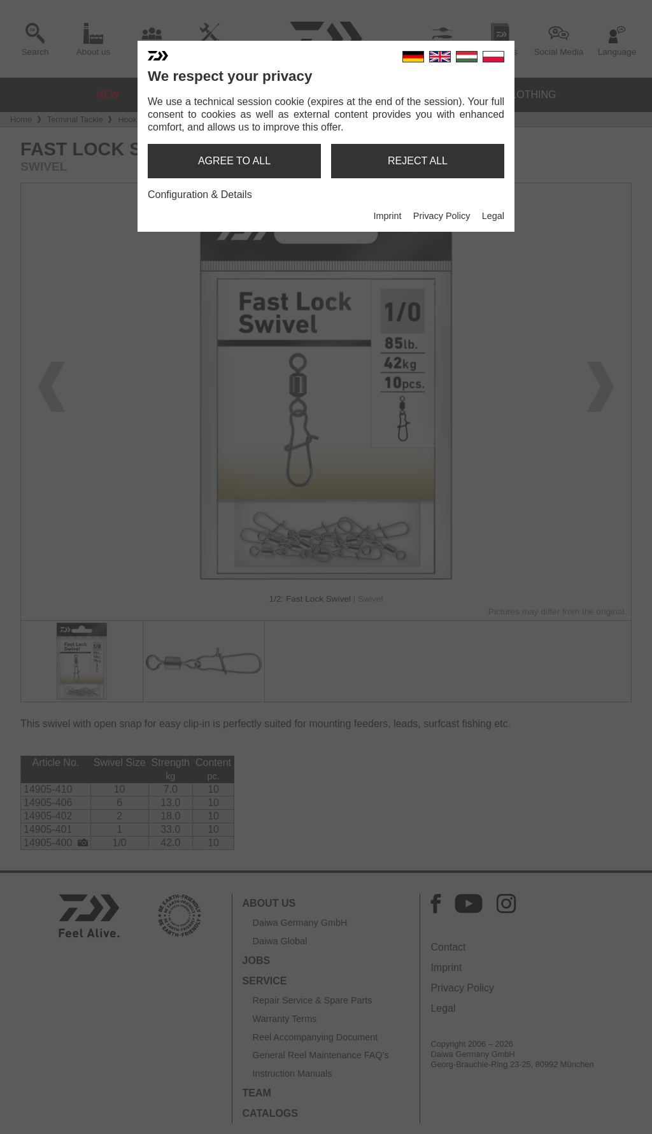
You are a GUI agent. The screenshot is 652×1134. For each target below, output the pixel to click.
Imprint (387, 216)
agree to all (234, 160)
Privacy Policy (442, 216)
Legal (493, 216)
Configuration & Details (200, 194)
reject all (418, 160)
